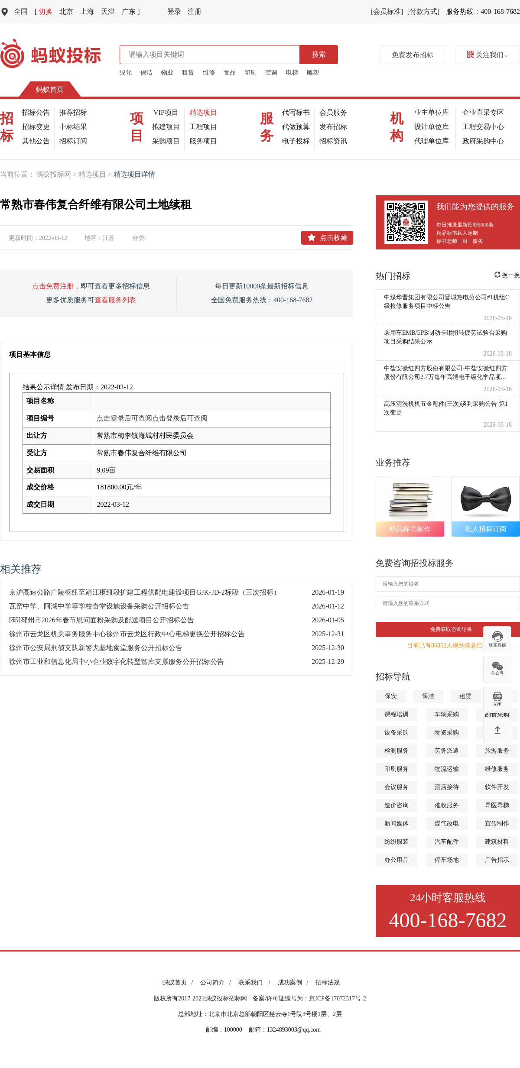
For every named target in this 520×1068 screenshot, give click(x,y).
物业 (167, 72)
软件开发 (497, 787)
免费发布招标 (412, 54)
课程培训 (396, 714)
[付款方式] (423, 11)
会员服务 (333, 112)
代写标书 (296, 112)
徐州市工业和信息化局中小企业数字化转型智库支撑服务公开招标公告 (116, 661)
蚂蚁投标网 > (57, 174)
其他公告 (36, 141)
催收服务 (447, 805)
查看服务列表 (115, 300)
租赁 (188, 72)
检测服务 (396, 751)
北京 (66, 11)
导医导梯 (497, 805)
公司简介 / (217, 982)
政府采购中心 (483, 141)
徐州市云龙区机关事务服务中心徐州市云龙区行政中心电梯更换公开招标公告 (127, 634)
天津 (108, 11)
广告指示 (497, 860)
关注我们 (487, 54)
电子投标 (296, 141)
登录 (174, 11)
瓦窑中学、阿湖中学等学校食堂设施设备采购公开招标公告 (99, 606)
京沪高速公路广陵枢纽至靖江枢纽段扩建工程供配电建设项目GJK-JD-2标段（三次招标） (144, 592)
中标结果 (73, 126)
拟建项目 (166, 126)
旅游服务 (497, 751)
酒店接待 (447, 787)
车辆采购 (447, 714)
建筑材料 (497, 841)
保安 (391, 696)
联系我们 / (255, 982)
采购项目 (166, 141)
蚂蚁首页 (50, 89)
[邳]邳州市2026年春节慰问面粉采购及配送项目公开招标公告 (101, 620)
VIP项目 (166, 112)
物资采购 (447, 732)
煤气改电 (447, 823)
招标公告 (36, 112)
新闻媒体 (396, 823)
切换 (43, 11)
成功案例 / (294, 982)
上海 (87, 11)
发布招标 (333, 126)
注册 (195, 11)
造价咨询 (396, 805)
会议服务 (396, 787)
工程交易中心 (483, 126)
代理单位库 (431, 141)
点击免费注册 (53, 286)
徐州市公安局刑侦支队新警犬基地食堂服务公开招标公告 (95, 647)
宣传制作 (497, 823)
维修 (209, 72)
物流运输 (447, 769)
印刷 (250, 72)
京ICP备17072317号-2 (337, 998)
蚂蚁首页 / (179, 982)
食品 (230, 72)
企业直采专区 (483, 112)
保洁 (146, 72)
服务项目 (203, 141)
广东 (131, 11)
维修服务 (497, 769)
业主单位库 (431, 112)
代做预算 (296, 126)
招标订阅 (73, 141)
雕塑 (313, 72)
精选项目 (203, 112)
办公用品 (396, 860)
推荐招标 (73, 112)
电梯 (292, 72)
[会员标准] (387, 11)
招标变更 (36, 126)
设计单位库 (431, 126)
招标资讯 (333, 141)
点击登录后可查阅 (124, 418)
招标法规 (327, 982)
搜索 (319, 54)
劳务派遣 (447, 751)
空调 (271, 72)
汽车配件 (447, 841)
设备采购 (396, 732)
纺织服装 (396, 841)
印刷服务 (396, 769)
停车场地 (447, 860)
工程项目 (203, 126)
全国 (21, 11)
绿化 (126, 72)
